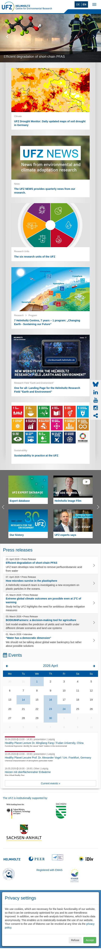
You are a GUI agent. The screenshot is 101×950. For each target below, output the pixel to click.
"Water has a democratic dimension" (28, 637)
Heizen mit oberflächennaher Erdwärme (28, 772)
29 (37, 718)
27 (9, 718)
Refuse (75, 940)
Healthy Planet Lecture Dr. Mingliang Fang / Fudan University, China (44, 742)
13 (9, 699)
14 (23, 699)
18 (77, 699)
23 (50, 708)
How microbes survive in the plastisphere (31, 580)
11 (77, 690)
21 (23, 708)
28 (23, 718)
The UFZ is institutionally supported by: (25, 798)
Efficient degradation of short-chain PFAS (34, 56)
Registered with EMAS (49, 870)
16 (50, 699)
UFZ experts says (65, 534)
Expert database (20, 500)
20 (9, 708)
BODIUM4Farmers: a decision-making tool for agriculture (41, 620)
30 (9, 681)
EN (84, 4)
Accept (90, 940)
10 (64, 690)
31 (23, 681)
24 (64, 708)
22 (37, 708)
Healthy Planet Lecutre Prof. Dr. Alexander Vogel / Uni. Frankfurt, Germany (48, 757)
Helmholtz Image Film (68, 500)
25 (77, 708)
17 (64, 699)
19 (91, 699)
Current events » (50, 783)
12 (91, 690)
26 (91, 708)
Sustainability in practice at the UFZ (36, 455)
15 (37, 699)
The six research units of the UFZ (34, 256)
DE (78, 4)
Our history (17, 534)
